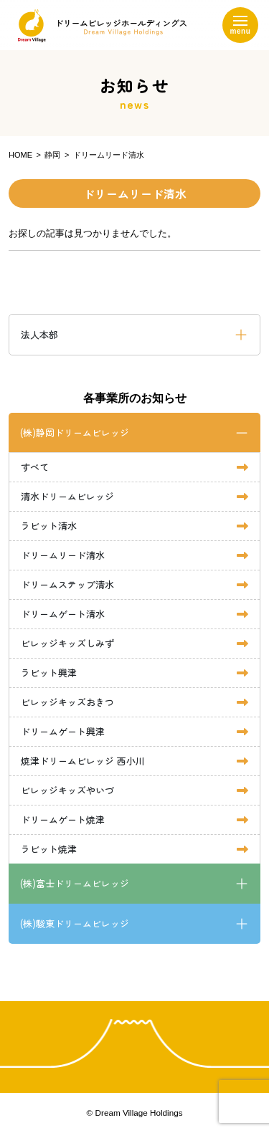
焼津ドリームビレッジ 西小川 (83, 761)
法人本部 (39, 334)
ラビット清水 (49, 525)
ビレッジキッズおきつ (67, 702)
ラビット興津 (49, 672)
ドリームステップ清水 (67, 584)
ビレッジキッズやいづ (67, 790)
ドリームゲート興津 (63, 731)
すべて (35, 467)
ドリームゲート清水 (63, 614)
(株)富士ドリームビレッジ (74, 883)
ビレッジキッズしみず (67, 643)
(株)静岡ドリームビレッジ (74, 432)
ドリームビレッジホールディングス (99, 25)
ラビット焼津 (49, 849)
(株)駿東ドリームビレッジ (74, 923)
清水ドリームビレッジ (67, 496)
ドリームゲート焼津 (63, 819)
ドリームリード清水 (63, 555)
